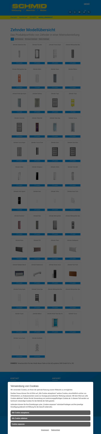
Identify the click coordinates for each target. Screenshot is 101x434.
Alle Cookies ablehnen (19, 418)
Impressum (45, 430)
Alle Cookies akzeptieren (20, 413)
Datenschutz (55, 430)
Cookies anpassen (18, 424)
